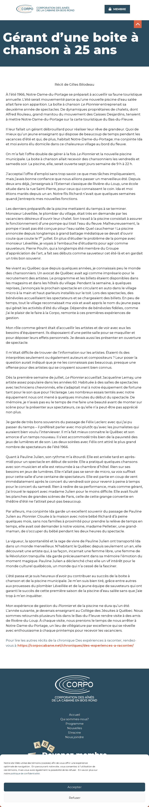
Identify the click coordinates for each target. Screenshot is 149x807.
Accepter (74, 787)
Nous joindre (74, 737)
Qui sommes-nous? (74, 719)
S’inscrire (74, 732)
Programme (75, 723)
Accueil (74, 714)
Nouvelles (74, 728)
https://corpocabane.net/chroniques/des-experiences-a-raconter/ (75, 645)
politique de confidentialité (25, 773)
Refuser (74, 798)
